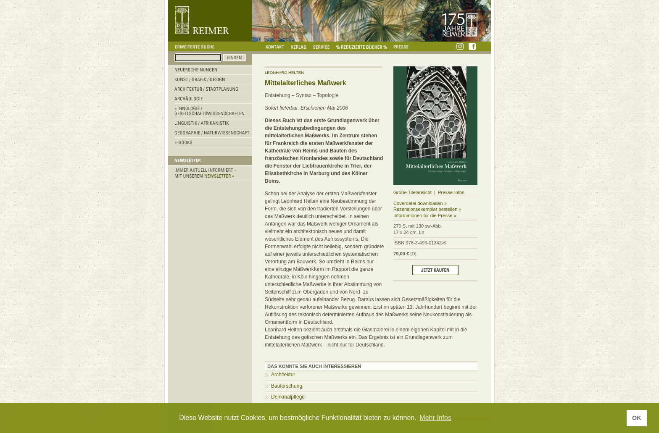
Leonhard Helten (284, 72)
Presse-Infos (451, 192)
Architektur (283, 375)
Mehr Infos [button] (435, 417)
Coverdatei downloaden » (420, 203)
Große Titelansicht (412, 192)
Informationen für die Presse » (424, 215)
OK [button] (636, 418)
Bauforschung (286, 386)
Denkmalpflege (288, 397)
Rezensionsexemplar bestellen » (427, 209)
